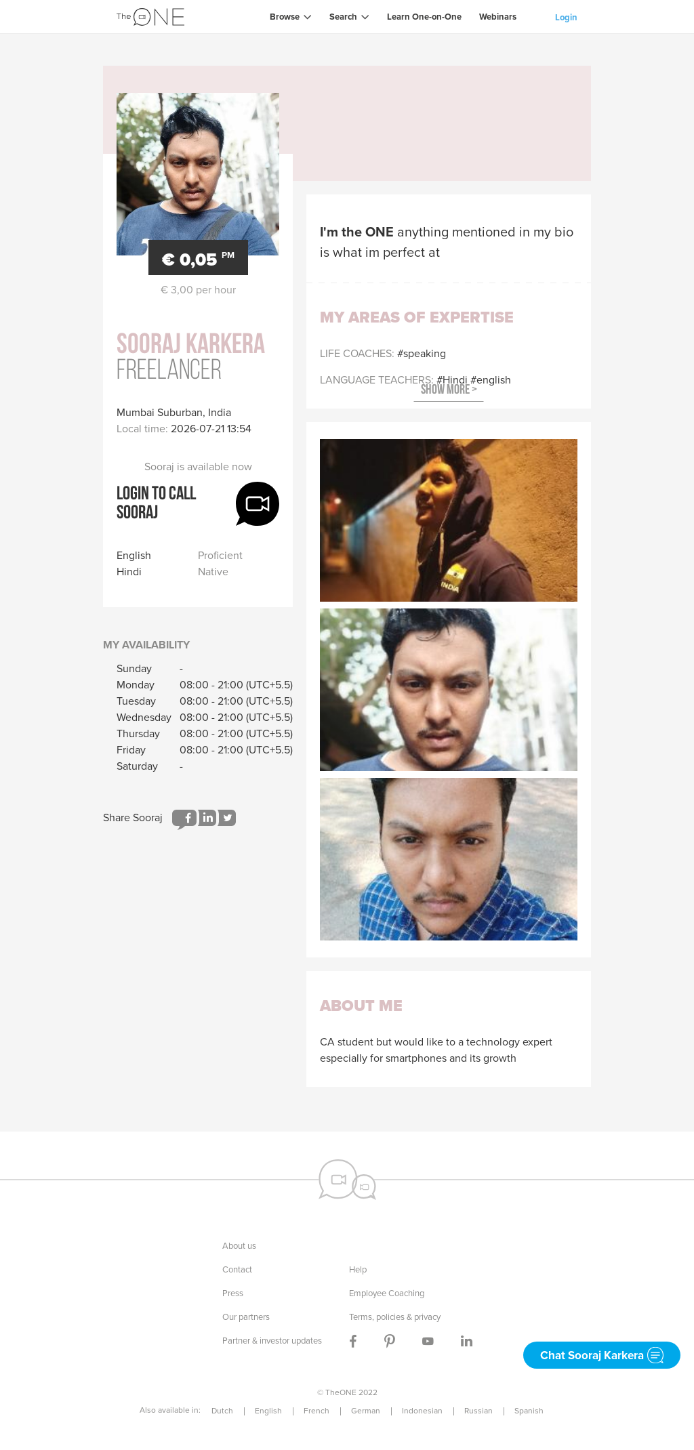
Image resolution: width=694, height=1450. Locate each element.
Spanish (529, 1411)
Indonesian (422, 1411)
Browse (285, 16)
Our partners (246, 1316)
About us (239, 1245)
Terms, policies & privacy (395, 1316)
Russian (478, 1411)
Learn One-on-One (424, 16)
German (365, 1411)
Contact (237, 1269)
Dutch (222, 1411)
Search (343, 16)
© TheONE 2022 (347, 1392)
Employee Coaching (386, 1293)
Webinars (497, 16)
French (316, 1411)
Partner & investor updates (272, 1340)
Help (358, 1269)
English (268, 1411)
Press (232, 1293)
